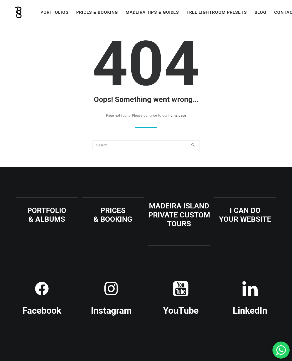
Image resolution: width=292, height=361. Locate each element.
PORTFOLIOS (55, 12)
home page (177, 115)
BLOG (260, 12)
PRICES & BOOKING (97, 12)
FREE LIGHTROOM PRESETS (217, 12)
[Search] (146, 145)
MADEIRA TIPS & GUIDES (152, 12)
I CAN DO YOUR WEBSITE (245, 215)
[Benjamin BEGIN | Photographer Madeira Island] (19, 12)
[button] (193, 145)
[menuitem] (54, 12)
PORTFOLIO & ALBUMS (46, 215)
